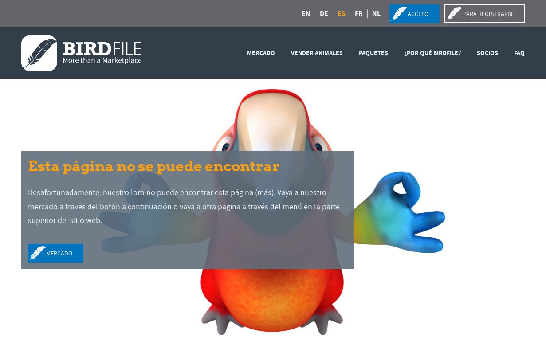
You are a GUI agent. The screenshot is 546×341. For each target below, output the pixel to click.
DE (324, 13)
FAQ (519, 53)
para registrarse (488, 14)
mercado (261, 53)
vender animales (317, 53)
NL (376, 13)
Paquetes (373, 53)
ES (342, 13)
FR (359, 13)
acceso (418, 14)
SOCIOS (487, 53)
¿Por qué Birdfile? (432, 53)
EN (306, 13)
